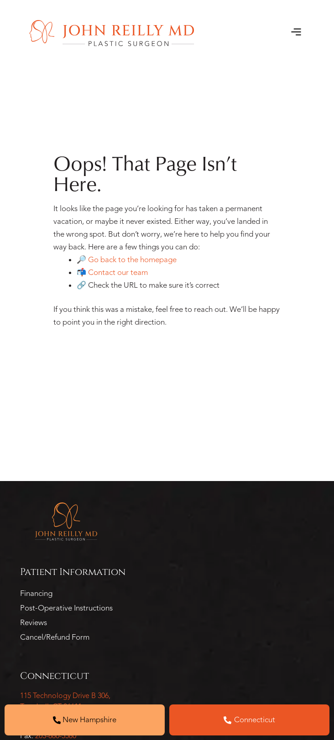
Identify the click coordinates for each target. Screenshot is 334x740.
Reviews (33, 622)
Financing (36, 593)
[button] (296, 33)
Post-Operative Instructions (66, 608)
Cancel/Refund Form (54, 637)
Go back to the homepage (132, 259)
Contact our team (118, 272)
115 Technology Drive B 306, (65, 695)
